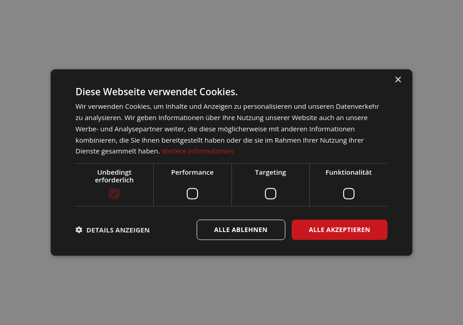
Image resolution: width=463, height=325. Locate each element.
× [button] (397, 80)
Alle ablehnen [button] (241, 229)
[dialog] (231, 162)
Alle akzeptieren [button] (339, 229)
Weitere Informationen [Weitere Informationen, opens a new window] (198, 150)
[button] (113, 230)
